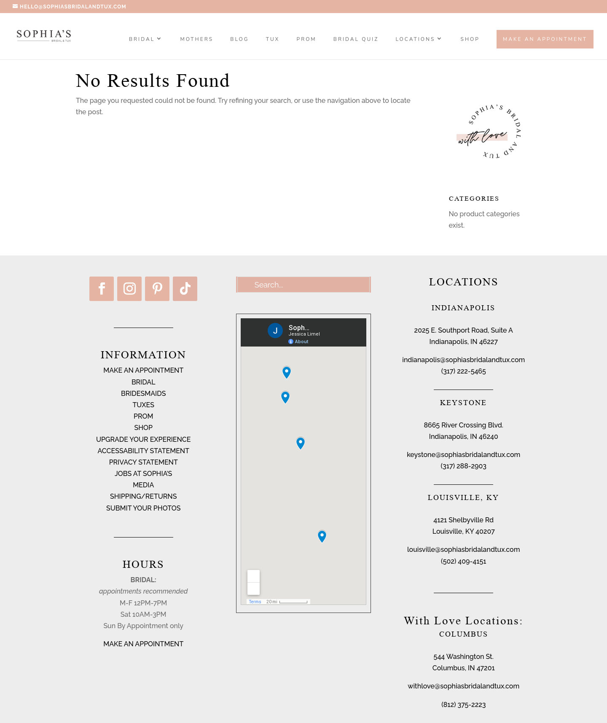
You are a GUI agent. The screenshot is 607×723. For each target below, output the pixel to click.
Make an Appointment (545, 39)
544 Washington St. (464, 657)
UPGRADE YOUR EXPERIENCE (143, 439)
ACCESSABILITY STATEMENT (143, 451)
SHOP (470, 39)
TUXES (143, 405)
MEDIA (143, 485)
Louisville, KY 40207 (463, 531)
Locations (415, 39)
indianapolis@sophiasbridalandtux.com (463, 360)
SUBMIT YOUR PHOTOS (143, 508)
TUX (273, 39)
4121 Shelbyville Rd (463, 520)
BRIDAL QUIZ (356, 39)
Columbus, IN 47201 (463, 668)
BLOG (239, 39)
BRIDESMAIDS (143, 394)
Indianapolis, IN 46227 (464, 342)
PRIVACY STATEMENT (143, 462)
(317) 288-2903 (463, 466)
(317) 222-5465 (463, 371)
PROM (307, 39)
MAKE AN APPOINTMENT (143, 370)
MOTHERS (196, 39)
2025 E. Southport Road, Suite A (463, 330)
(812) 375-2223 (463, 705)
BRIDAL (144, 382)
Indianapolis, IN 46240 (463, 437)
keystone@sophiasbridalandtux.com (463, 455)
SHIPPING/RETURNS (143, 496)
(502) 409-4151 (463, 561)
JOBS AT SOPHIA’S (143, 474)
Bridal (142, 39)
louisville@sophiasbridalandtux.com (463, 550)
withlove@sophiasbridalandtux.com (463, 686)
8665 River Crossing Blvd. (463, 425)
